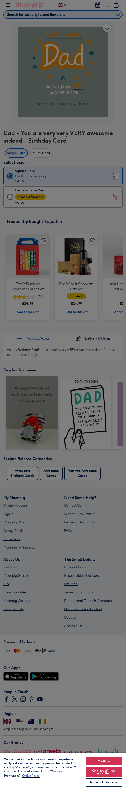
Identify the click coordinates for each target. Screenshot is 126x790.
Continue (104, 761)
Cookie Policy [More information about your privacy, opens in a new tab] (30, 775)
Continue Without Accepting (103, 772)
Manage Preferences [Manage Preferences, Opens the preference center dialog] (103, 782)
